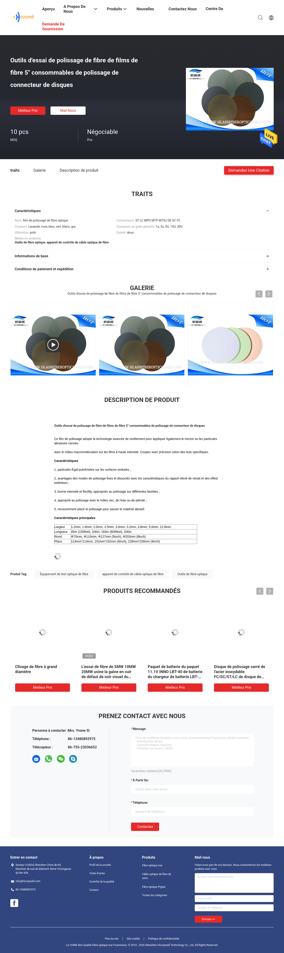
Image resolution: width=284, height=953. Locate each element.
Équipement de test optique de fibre (64, 574)
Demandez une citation (249, 170)
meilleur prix (28, 110)
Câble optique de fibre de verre (156, 876)
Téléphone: (140, 802)
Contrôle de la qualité (101, 881)
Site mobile (133, 938)
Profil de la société (100, 865)
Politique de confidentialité (163, 938)
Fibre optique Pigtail (153, 886)
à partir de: (141, 780)
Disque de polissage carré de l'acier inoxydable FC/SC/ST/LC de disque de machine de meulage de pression (239, 676)
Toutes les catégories (154, 895)
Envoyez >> (208, 919)
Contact (94, 890)
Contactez (145, 827)
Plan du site (112, 938)
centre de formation (215, 12)
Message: (139, 729)
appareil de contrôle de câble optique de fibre (133, 574)
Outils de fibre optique (192, 574)
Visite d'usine (97, 873)
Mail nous (68, 110)
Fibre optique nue (152, 865)
